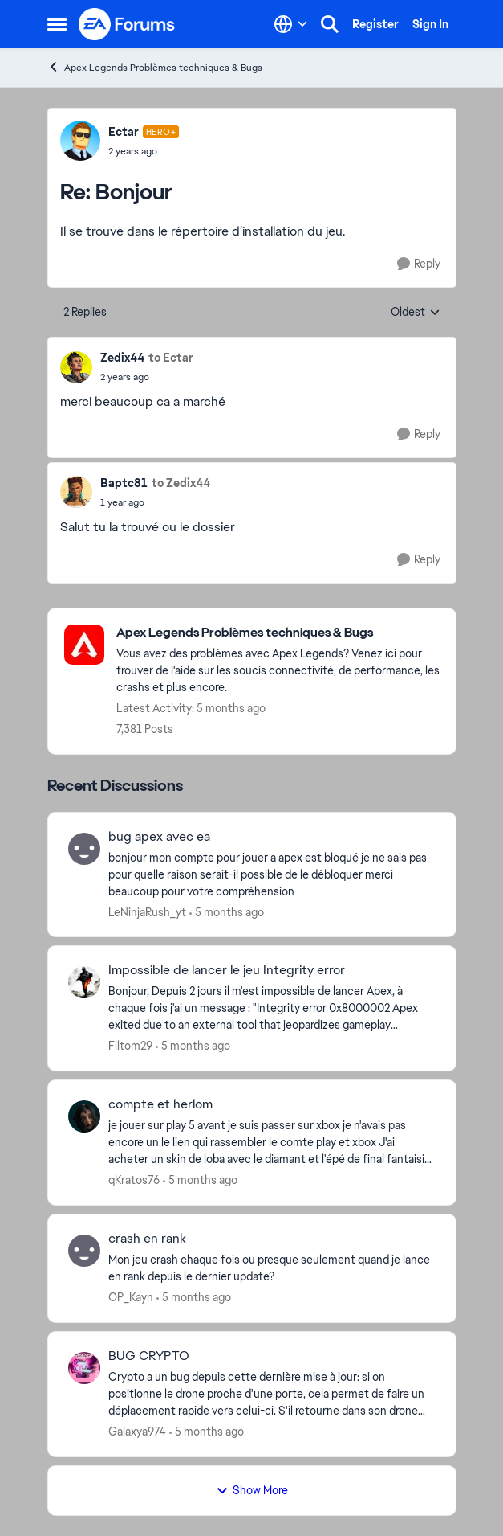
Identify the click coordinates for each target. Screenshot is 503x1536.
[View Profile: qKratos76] (84, 1116)
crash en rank (147, 1239)
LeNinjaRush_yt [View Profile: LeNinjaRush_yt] (147, 911)
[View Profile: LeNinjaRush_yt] (84, 849)
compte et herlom (160, 1104)
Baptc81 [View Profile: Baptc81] (124, 483)
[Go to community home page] (127, 24)
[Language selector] (290, 24)
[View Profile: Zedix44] (76, 367)
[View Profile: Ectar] (80, 141)
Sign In (430, 24)
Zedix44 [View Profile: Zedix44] (122, 357)
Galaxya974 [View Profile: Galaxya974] (137, 1431)
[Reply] (419, 264)
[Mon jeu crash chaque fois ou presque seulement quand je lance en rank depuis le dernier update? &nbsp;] (272, 1268)
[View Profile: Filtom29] (84, 982)
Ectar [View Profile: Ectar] (123, 132)
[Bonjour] (144, 151)
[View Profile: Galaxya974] (84, 1368)
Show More (252, 1490)
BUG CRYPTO (148, 1356)
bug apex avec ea (159, 837)
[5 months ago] (226, 911)
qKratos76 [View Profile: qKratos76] (134, 1180)
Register (375, 24)
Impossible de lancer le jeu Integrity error (226, 970)
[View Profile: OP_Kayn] (84, 1251)
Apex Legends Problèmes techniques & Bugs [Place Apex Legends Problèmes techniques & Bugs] (154, 67)
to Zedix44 (181, 483)
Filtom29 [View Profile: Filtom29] (130, 1045)
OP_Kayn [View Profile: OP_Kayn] (130, 1297)
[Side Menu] (57, 24)
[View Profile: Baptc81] (76, 492)
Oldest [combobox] (415, 313)
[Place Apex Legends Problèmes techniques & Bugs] (278, 633)
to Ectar (170, 357)
